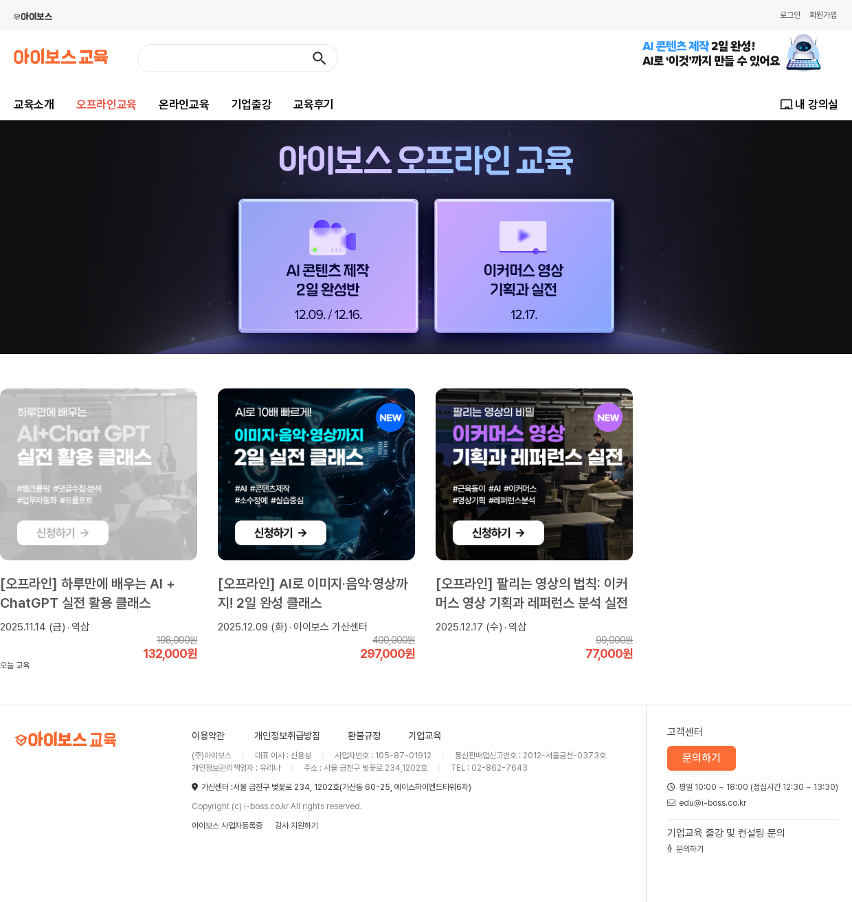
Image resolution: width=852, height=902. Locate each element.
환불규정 (364, 735)
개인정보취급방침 (287, 735)
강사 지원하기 (296, 825)
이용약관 (208, 735)
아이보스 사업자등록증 (227, 825)
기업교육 (424, 735)
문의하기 (701, 757)
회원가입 (823, 15)
